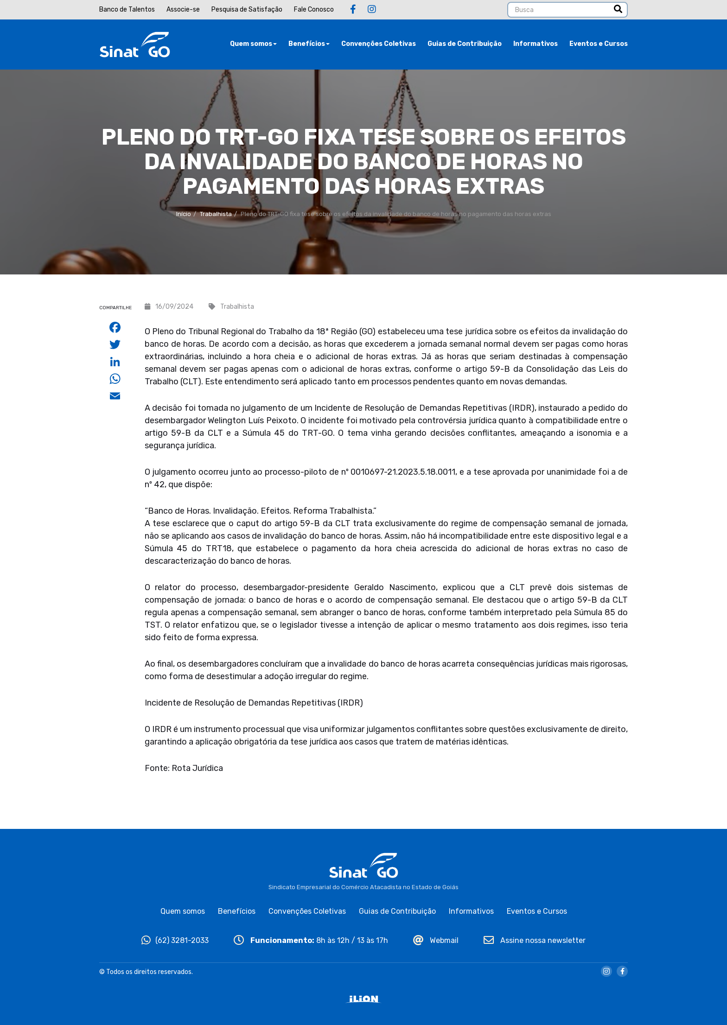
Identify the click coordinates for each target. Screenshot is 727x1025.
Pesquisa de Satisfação (246, 9)
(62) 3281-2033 (175, 940)
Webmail (436, 940)
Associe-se (183, 9)
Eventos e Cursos (598, 44)
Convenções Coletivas (378, 44)
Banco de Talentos (127, 9)
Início (183, 213)
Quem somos (253, 44)
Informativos (535, 44)
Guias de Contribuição (464, 44)
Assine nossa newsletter (535, 940)
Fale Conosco (314, 9)
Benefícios (309, 44)
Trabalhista (216, 213)
